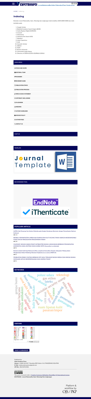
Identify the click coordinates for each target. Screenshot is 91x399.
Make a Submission (21, 350)
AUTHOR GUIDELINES (21, 111)
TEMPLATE (17, 148)
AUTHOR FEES (19, 119)
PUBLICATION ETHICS (21, 85)
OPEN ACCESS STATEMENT (22, 94)
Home (16, 11)
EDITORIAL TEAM (19, 72)
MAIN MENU (18, 62)
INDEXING (17, 106)
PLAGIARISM (18, 102)
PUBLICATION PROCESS (21, 89)
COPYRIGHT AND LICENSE (22, 98)
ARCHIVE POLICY (19, 115)
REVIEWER (18, 76)
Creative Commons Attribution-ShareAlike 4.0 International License (50, 375)
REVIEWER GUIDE (20, 81)
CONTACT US (18, 124)
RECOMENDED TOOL (20, 182)
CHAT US (17, 134)
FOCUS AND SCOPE (20, 68)
